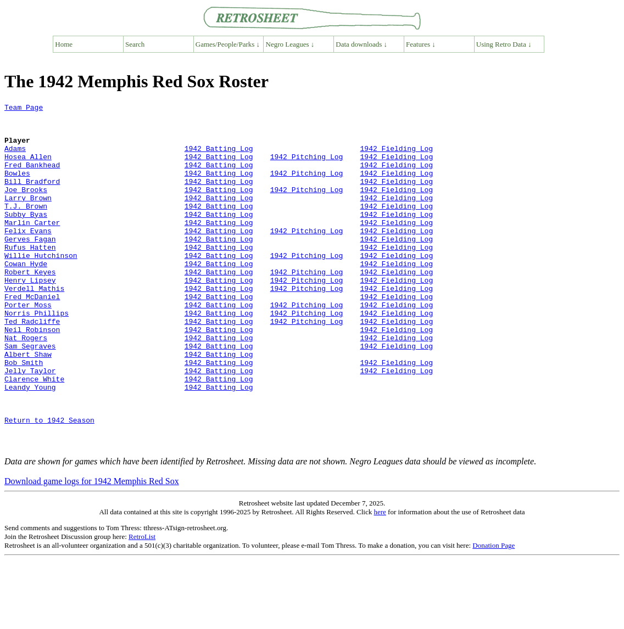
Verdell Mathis (34, 326)
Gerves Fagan (30, 267)
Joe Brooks (25, 207)
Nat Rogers (25, 385)
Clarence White (34, 435)
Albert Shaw (28, 405)
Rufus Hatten (30, 277)
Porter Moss (28, 346)
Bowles (17, 188)
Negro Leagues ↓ (290, 44)
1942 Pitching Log (306, 168)
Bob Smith (23, 415)
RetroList (142, 606)
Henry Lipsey (30, 316)
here (380, 581)
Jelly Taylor (30, 425)
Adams (15, 158)
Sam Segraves (30, 395)
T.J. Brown (25, 227)
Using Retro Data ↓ (504, 44)
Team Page (23, 109)
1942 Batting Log (219, 158)
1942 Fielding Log (396, 158)
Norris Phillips (36, 356)
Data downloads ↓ (361, 44)
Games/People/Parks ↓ (228, 44)
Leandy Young (30, 445)
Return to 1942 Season (49, 484)
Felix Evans (28, 257)
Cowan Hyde (25, 296)
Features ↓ (421, 44)
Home (64, 44)
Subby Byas (25, 237)
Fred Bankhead (32, 178)
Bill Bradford (32, 198)
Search (134, 44)
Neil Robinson (32, 375)
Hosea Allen (28, 168)
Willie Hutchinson (40, 286)
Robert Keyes (30, 306)
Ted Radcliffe (32, 365)
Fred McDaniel (32, 336)
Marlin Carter (32, 247)
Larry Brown (28, 217)
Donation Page (493, 614)
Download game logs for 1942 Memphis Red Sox (91, 550)
